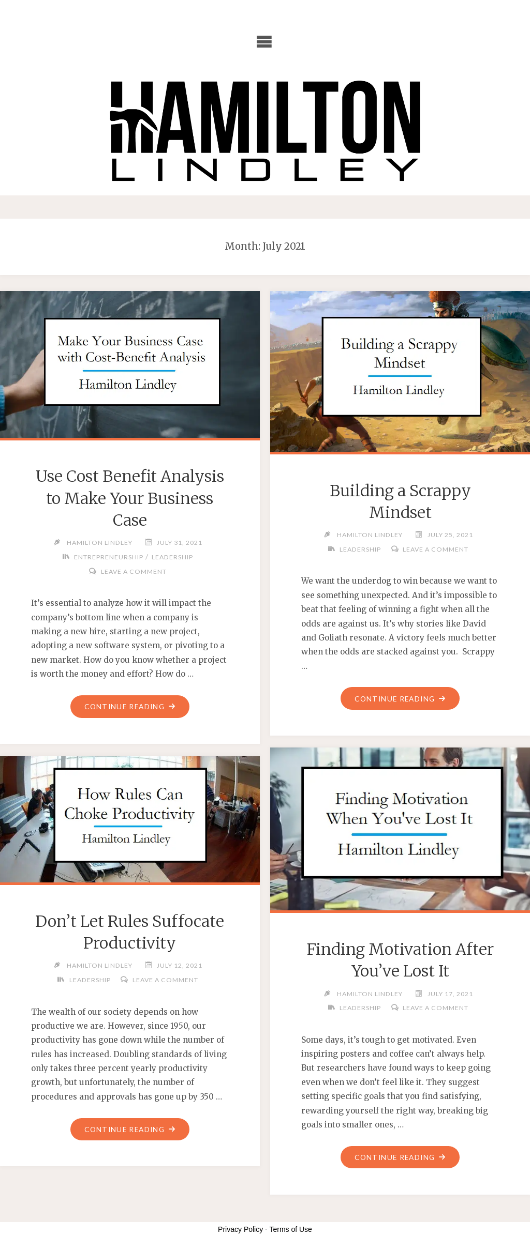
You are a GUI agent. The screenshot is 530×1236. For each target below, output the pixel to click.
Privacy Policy (240, 1229)
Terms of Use (290, 1229)
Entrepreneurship (108, 557)
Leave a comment (134, 571)
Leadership (172, 557)
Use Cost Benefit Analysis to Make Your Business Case (130, 498)
